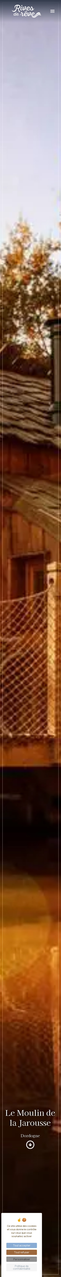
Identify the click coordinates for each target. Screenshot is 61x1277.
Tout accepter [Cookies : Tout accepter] (21, 1245)
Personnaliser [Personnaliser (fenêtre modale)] (21, 1259)
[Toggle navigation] (52, 11)
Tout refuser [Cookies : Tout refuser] (21, 1252)
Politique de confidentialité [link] (21, 1267)
